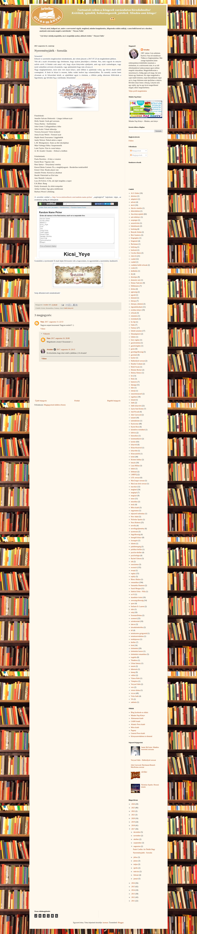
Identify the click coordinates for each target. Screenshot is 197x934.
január (135, 879)
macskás (134, 487)
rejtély (133, 576)
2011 (133, 901)
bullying (134, 247)
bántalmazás (135, 226)
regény (133, 573)
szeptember (137, 843)
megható (134, 490)
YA (132, 699)
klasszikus (134, 436)
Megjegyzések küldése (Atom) (55, 405)
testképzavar (135, 639)
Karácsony (134, 424)
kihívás (133, 433)
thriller (133, 642)
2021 (133, 815)
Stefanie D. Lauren (137, 606)
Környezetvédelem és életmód (141, 736)
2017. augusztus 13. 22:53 (54, 322)
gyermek (134, 355)
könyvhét (134, 451)
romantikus (135, 582)
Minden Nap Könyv (138, 715)
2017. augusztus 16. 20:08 (60, 338)
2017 (133, 829)
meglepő (134, 493)
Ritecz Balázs (136, 579)
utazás (133, 666)
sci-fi (133, 594)
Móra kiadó (135, 508)
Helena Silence (136, 373)
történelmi (134, 648)
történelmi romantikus (138, 654)
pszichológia (135, 555)
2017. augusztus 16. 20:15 (66, 349)
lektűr (133, 469)
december (137, 832)
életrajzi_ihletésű (137, 304)
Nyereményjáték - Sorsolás (142, 853)
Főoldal (77, 401)
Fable (133, 325)
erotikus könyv (136, 310)
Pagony (133, 730)
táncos (133, 624)
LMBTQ (134, 475)
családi (133, 262)
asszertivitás (135, 223)
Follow (131, 141)
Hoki (132, 379)
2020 (133, 818)
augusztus (137, 846)
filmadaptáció (136, 334)
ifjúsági (133, 385)
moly (133, 505)
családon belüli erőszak (139, 265)
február (136, 875)
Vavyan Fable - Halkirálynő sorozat (143, 760)
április (135, 868)
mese (133, 499)
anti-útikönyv (135, 217)
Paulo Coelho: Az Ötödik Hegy (144, 849)
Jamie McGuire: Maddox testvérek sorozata (150, 748)
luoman (105, 923)
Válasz (42, 329)
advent (133, 202)
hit (132, 376)
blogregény (135, 238)
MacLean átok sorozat (138, 484)
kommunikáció (136, 439)
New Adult (135, 517)
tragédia (134, 657)
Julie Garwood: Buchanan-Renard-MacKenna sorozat (143, 766)
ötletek (133, 544)
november (137, 836)
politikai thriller (136, 549)
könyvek (134, 445)
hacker (133, 358)
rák (132, 562)
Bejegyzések (135, 151)
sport (132, 603)
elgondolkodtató (136, 307)
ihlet (132, 388)
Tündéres (134, 660)
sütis (132, 609)
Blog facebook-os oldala (139, 712)
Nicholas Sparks (136, 519)
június (135, 861)
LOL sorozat (135, 478)
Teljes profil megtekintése (138, 91)
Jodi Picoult (135, 412)
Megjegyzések (136, 155)
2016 (133, 883)
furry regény (135, 340)
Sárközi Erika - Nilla (138, 591)
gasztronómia (135, 343)
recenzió (134, 567)
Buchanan (134, 244)
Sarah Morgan (136, 588)
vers (132, 687)
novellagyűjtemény (137, 529)
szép (132, 612)
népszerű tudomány (138, 514)
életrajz (133, 301)
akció (133, 205)
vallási (133, 675)
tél (132, 630)
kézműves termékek (138, 430)
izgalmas (134, 397)
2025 (133, 808)
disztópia (134, 277)
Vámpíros (134, 681)
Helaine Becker (136, 370)
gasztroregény (136, 346)
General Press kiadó (138, 733)
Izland (133, 400)
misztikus (134, 502)
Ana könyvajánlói (137, 214)
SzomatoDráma (136, 615)
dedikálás (134, 271)
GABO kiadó (135, 721)
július (135, 857)
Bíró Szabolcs (136, 235)
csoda (133, 268)
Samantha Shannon (137, 585)
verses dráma (135, 690)
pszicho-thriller (136, 552)
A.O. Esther (135, 193)
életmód (134, 298)
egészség (134, 292)
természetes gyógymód (139, 633)
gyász (133, 349)
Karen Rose (135, 427)
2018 (133, 825)
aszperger (134, 220)
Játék (133, 403)
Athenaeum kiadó (137, 718)
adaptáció (134, 199)
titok (132, 645)
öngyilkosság (135, 534)
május (135, 864)
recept (133, 570)
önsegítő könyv (136, 537)
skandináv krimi (136, 597)
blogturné (134, 241)
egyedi (133, 295)
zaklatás (134, 702)
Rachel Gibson (136, 558)
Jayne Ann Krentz (137, 409)
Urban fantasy (136, 663)
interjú (133, 391)
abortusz (134, 196)
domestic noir (136, 280)
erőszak (133, 313)
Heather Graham (137, 364)
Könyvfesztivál (136, 448)
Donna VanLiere (136, 283)
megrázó (134, 496)
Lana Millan (135, 466)
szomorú (134, 618)
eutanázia (134, 316)
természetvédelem (137, 636)
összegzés (134, 540)
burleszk (134, 250)
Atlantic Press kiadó (138, 724)
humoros (134, 382)
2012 (133, 897)
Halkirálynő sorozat (138, 361)
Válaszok (46, 334)
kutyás (133, 463)
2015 (133, 887)
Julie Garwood (136, 415)
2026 (133, 804)
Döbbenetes (135, 286)
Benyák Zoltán (136, 232)
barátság (134, 229)
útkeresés (134, 669)
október (136, 839)
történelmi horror (137, 651)
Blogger (121, 923)
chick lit (134, 256)
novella (133, 526)
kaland (133, 418)
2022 (133, 811)
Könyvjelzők (135, 454)
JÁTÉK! (144, 772)
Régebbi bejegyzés (113, 401)
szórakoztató (135, 621)
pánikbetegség (136, 547)
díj (132, 274)
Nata (42, 322)
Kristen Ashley (136, 460)
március (136, 871)
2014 (133, 890)
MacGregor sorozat (137, 481)
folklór (133, 337)
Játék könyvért (68, 308)
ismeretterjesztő (136, 394)
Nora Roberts (135, 523)
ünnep (133, 672)
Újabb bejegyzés (41, 401)
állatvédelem (135, 211)
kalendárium (135, 421)
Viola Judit (135, 696)
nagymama (135, 511)
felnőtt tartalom (136, 331)
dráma (133, 289)
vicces (133, 693)
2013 (133, 894)
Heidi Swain (135, 367)
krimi (133, 457)
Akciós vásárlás (136, 208)
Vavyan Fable (136, 684)
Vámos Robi (135, 678)
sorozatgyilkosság (137, 600)
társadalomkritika (137, 627)
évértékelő (134, 319)
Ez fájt (133, 322)
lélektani (134, 472)
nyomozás (134, 532)
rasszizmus (135, 564)
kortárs (133, 442)
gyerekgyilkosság (137, 352)
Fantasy (133, 328)
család (133, 259)
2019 (133, 822)
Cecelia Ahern (136, 253)
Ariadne (50, 349)
